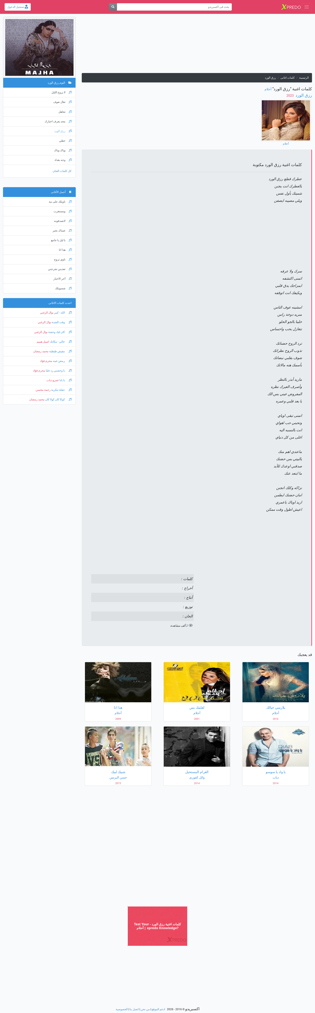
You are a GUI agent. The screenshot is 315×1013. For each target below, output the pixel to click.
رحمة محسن (43, 390)
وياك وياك (63, 150)
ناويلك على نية (60, 201)
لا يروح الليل (61, 92)
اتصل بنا (134, 1009)
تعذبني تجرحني (60, 269)
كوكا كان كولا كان (58, 399)
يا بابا (65, 380)
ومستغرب (63, 211)
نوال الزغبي (46, 312)
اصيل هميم (43, 341)
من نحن (145, 1009)
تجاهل (65, 112)
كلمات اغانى (287, 77)
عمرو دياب (53, 380)
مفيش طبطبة (60, 351)
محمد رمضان (41, 351)
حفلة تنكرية (61, 390)
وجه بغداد (63, 160)
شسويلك (63, 288)
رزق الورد (303, 95)
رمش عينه (62, 361)
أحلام (268, 89)
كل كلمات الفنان (62, 171)
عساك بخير (62, 230)
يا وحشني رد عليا (58, 370)
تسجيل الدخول (17, 7)
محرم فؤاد (46, 361)
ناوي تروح (63, 259)
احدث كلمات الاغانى (60, 303)
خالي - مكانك (60, 341)
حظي (65, 140)
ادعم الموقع (158, 1009)
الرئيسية (304, 77)
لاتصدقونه (63, 221)
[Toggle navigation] (306, 7)
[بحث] (113, 7)
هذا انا (65, 250)
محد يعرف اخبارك (58, 121)
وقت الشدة (61, 322)
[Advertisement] (197, 45)
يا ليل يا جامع (61, 240)
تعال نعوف (62, 102)
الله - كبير (62, 312)
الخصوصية (122, 1009)
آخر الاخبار (62, 278)
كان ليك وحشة (60, 332)
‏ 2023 (290, 95)
